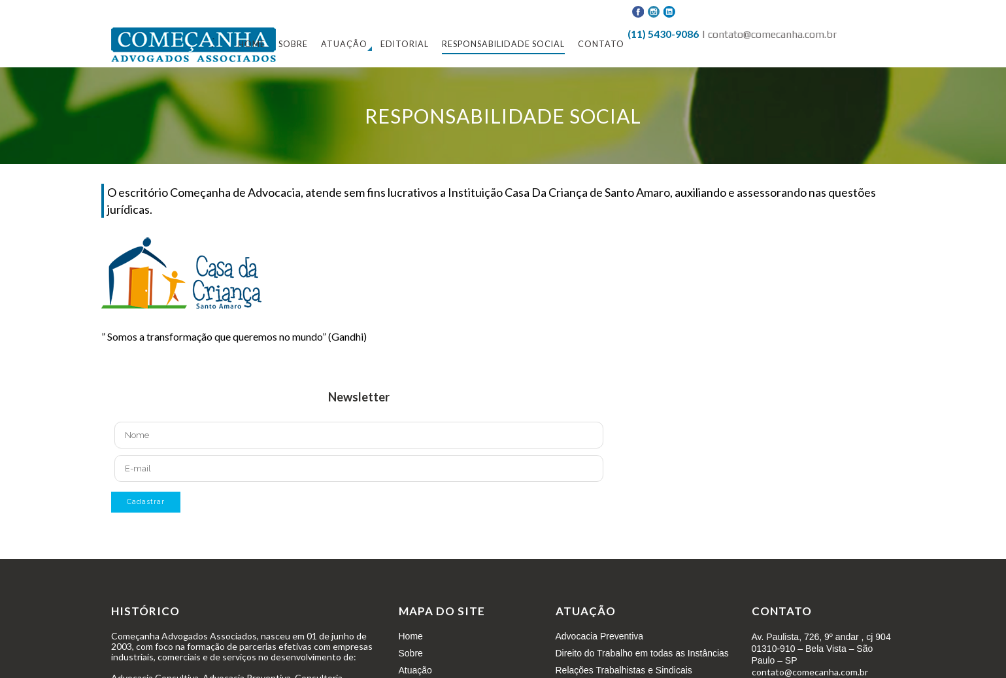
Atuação (415, 670)
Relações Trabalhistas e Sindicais (624, 670)
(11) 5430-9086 (663, 33)
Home (411, 636)
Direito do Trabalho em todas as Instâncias (642, 653)
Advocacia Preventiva (600, 636)
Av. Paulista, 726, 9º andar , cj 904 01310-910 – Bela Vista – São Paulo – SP (821, 649)
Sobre (411, 653)
